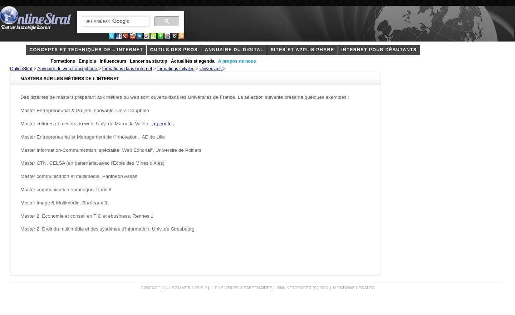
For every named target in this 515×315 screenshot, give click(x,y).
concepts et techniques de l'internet (86, 49)
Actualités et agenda (193, 61)
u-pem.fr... (163, 123)
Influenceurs (113, 61)
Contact (150, 288)
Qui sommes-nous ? (185, 288)
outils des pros (174, 49)
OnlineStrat (21, 68)
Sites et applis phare (302, 49)
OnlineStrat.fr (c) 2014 (303, 288)
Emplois (87, 61)
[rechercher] (114, 21)
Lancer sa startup (148, 61)
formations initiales (176, 68)
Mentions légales (353, 288)
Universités (211, 68)
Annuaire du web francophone (67, 68)
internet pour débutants (379, 49)
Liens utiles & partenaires (242, 288)
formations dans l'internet (127, 68)
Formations (63, 61)
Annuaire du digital (234, 49)
